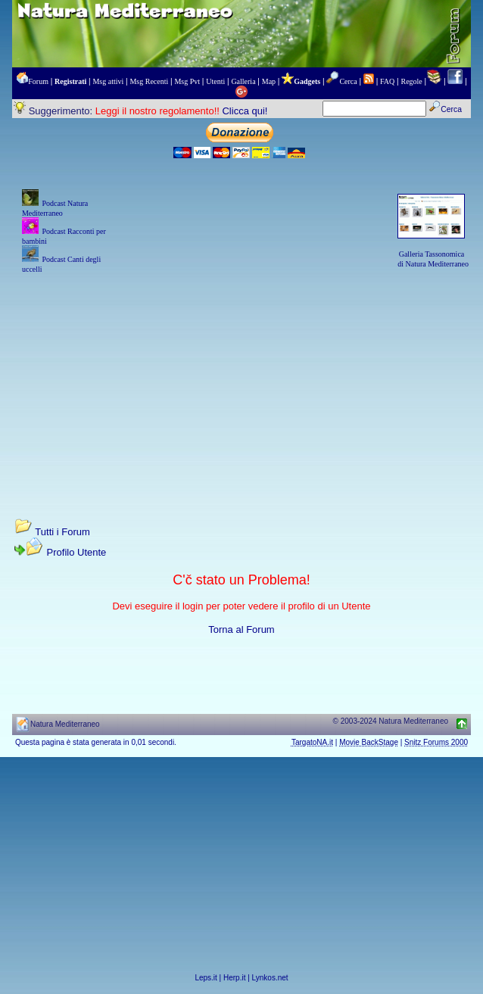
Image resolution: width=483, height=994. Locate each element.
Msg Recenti (148, 81)
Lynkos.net (270, 978)
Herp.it (234, 978)
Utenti (215, 81)
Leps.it (206, 978)
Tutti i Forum (62, 532)
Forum (38, 81)
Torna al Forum (241, 629)
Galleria (243, 81)
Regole (411, 81)
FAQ (387, 81)
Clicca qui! (244, 111)
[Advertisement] (241, 382)
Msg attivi (107, 81)
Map (269, 81)
